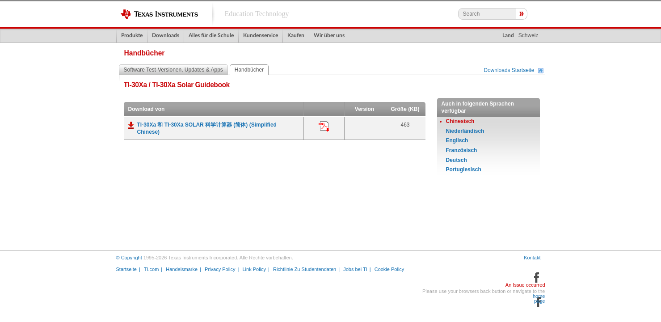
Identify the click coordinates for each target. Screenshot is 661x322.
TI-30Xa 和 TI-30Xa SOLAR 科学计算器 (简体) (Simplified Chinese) (207, 128)
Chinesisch (460, 121)
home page (539, 299)
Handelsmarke (182, 269)
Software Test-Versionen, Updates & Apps (173, 70)
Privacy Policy (220, 269)
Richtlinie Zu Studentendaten (304, 269)
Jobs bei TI (355, 269)
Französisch (461, 150)
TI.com (151, 269)
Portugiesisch (463, 169)
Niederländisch (465, 131)
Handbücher (249, 70)
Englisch (457, 140)
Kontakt (532, 257)
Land (508, 35)
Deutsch (456, 160)
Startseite (126, 269)
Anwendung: (324, 126)
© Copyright (129, 257)
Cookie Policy (389, 269)
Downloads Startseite (509, 70)
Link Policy (254, 269)
